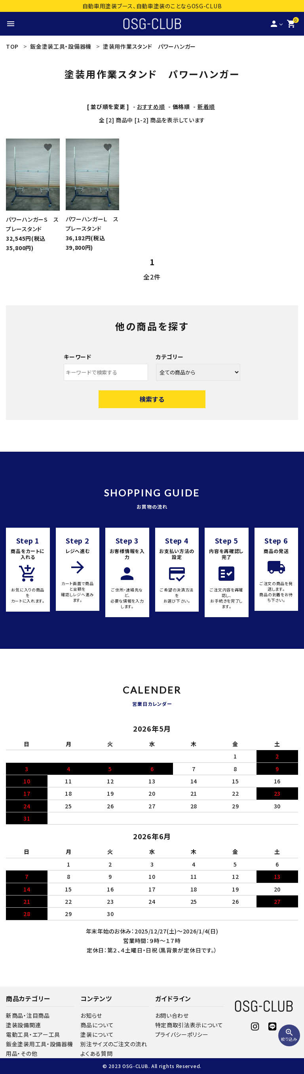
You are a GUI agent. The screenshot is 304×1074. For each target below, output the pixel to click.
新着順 (206, 106)
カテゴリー (170, 357)
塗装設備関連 (23, 1025)
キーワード (77, 357)
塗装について (97, 1034)
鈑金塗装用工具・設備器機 (39, 1044)
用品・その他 (21, 1053)
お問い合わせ (172, 1015)
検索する (152, 399)
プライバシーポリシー (182, 1034)
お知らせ (91, 1015)
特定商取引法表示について (189, 1025)
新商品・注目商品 (28, 1015)
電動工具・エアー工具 (33, 1034)
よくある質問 (96, 1053)
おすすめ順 (151, 106)
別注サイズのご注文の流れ (113, 1044)
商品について (97, 1025)
